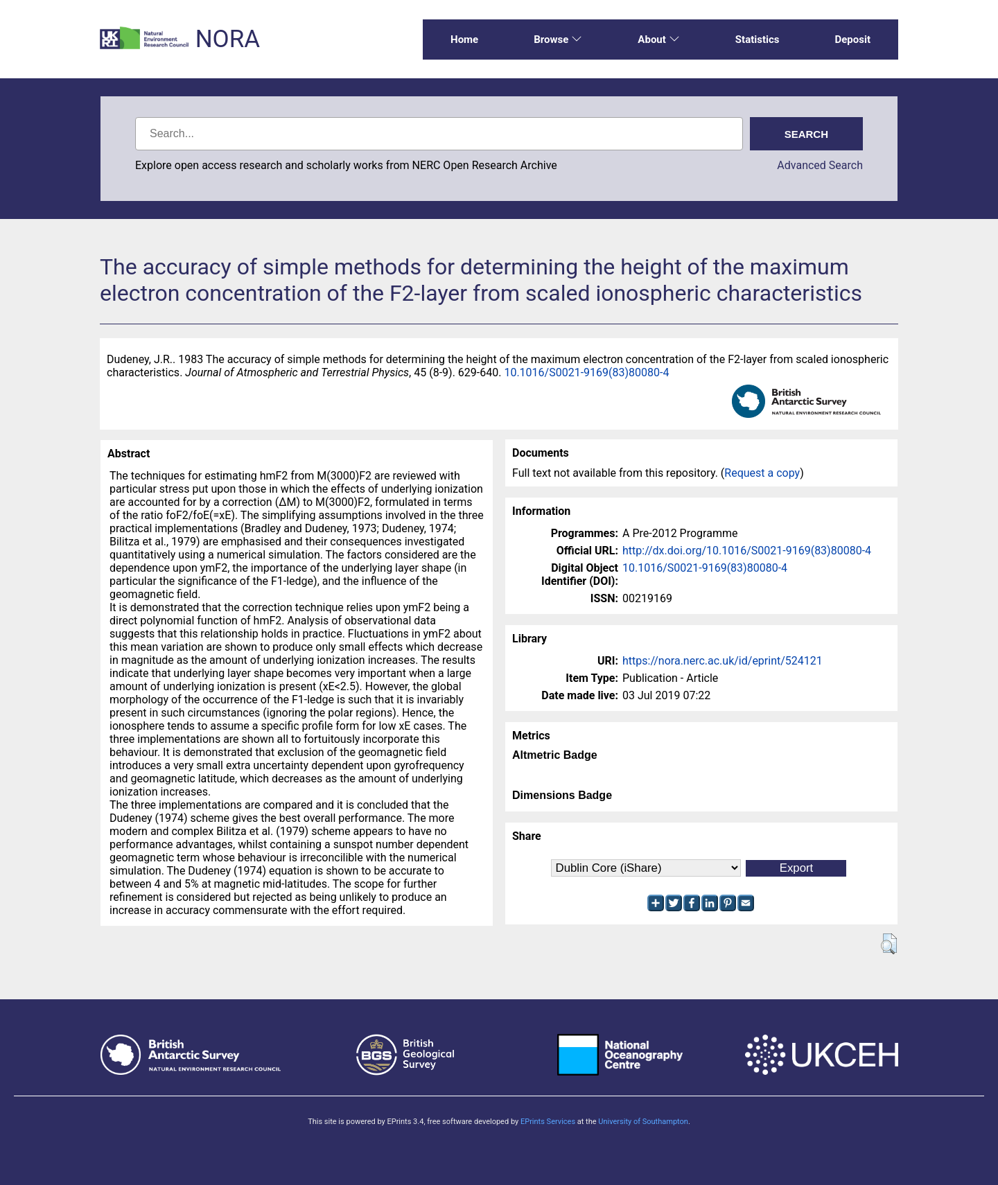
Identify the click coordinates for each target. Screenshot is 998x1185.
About (658, 39)
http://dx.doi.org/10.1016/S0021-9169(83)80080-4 (746, 550)
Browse (558, 39)
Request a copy (762, 473)
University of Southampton (643, 1121)
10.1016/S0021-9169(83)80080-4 (586, 372)
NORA (227, 39)
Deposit (852, 39)
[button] (889, 943)
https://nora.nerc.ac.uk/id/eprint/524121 (722, 660)
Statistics (757, 39)
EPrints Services (547, 1121)
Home (464, 39)
